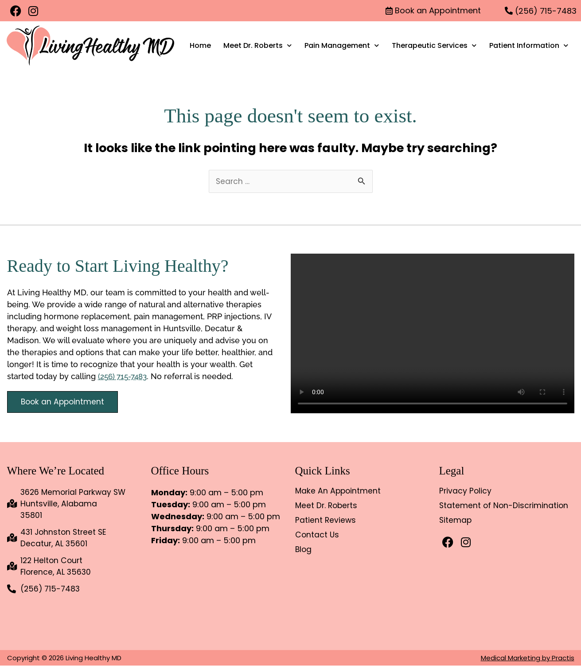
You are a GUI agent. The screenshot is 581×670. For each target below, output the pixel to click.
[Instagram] (33, 11)
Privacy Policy (465, 491)
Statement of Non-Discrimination (504, 506)
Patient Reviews (326, 521)
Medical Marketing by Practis (527, 662)
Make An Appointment (338, 491)
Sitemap (455, 521)
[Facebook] (15, 11)
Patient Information (528, 45)
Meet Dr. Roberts (257, 45)
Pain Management (341, 45)
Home (200, 45)
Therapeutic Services (434, 45)
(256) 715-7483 (125, 376)
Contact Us (317, 535)
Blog (303, 550)
